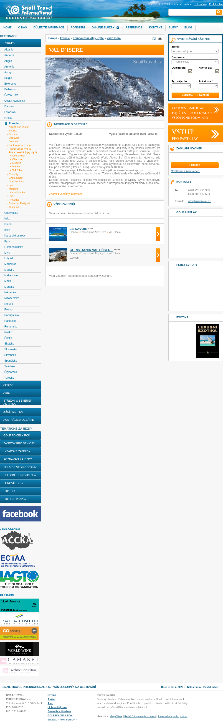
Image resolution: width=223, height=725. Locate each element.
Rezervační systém (168, 716)
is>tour (183, 716)
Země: (176, 46)
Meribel (16, 166)
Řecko (8, 338)
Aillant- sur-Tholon (19, 127)
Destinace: (178, 57)
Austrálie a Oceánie (18, 419)
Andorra (9, 55)
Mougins (13, 188)
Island (8, 224)
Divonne (13, 141)
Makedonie (11, 275)
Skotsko (9, 343)
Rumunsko (10, 326)
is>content (150, 716)
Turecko (9, 377)
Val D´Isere (114, 38)
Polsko (8, 309)
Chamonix (18, 159)
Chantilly (13, 174)
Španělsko (10, 360)
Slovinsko (10, 355)
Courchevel (18, 155)
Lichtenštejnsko (13, 247)
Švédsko (9, 366)
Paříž (12, 196)
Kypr (7, 241)
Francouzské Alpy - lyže (88, 38)
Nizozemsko (11, 298)
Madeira (9, 269)
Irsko (7, 218)
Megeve (16, 162)
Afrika (8, 384)
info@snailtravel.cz (199, 201)
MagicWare (116, 716)
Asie (6, 392)
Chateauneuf (16, 177)
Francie (65, 38)
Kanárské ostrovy (14, 235)
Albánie (8, 49)
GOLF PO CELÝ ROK (16, 435)
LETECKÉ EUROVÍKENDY (19, 475)
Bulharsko (10, 89)
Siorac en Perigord (19, 203)
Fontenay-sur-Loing (19, 145)
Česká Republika (14, 100)
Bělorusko (10, 83)
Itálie (7, 230)
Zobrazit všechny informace (66, 194)
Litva (7, 252)
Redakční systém (134, 716)
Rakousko (10, 320)
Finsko (8, 117)
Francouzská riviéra (20, 148)
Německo (10, 292)
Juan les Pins (16, 181)
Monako (9, 286)
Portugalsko (11, 315)
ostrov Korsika (17, 192)
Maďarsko (10, 264)
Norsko (8, 303)
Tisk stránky (200, 4)
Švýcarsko (10, 372)
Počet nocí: (206, 81)
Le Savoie (78, 229)
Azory (7, 72)
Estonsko (9, 112)
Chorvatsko (11, 212)
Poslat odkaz (211, 687)
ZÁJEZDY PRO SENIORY (19, 443)
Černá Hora (11, 95)
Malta (7, 281)
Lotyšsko (9, 258)
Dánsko (9, 106)
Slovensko (10, 349)
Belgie (8, 78)
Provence (14, 199)
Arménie (9, 66)
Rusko (8, 332)
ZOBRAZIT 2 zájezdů (195, 95)
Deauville (14, 137)
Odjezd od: (179, 67)
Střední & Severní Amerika (17, 402)
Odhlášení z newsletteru (185, 171)
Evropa (9, 43)
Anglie (8, 61)
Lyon (11, 185)
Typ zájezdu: (180, 81)
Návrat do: (205, 67)
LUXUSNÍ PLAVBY (14, 499)
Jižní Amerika (13, 411)
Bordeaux (14, 134)
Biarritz (13, 130)
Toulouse (14, 207)
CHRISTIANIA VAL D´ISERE (91, 250)
